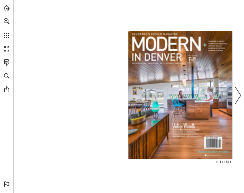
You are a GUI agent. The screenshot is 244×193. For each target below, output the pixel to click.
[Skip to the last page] (231, 162)
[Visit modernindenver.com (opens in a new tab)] (6, 7)
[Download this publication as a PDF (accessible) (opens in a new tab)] (6, 62)
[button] (6, 21)
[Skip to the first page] (217, 162)
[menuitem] (6, 28)
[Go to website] (213, 151)
